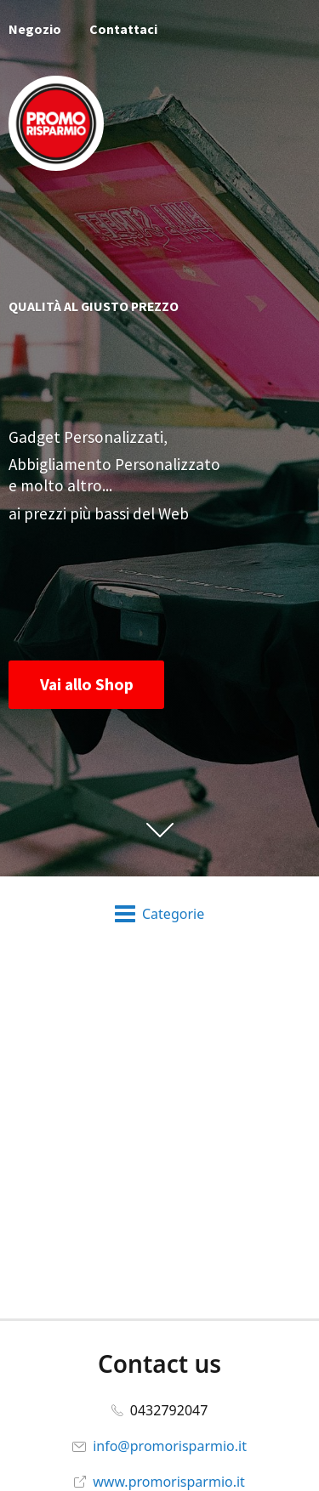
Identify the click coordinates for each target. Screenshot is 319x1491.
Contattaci (123, 28)
